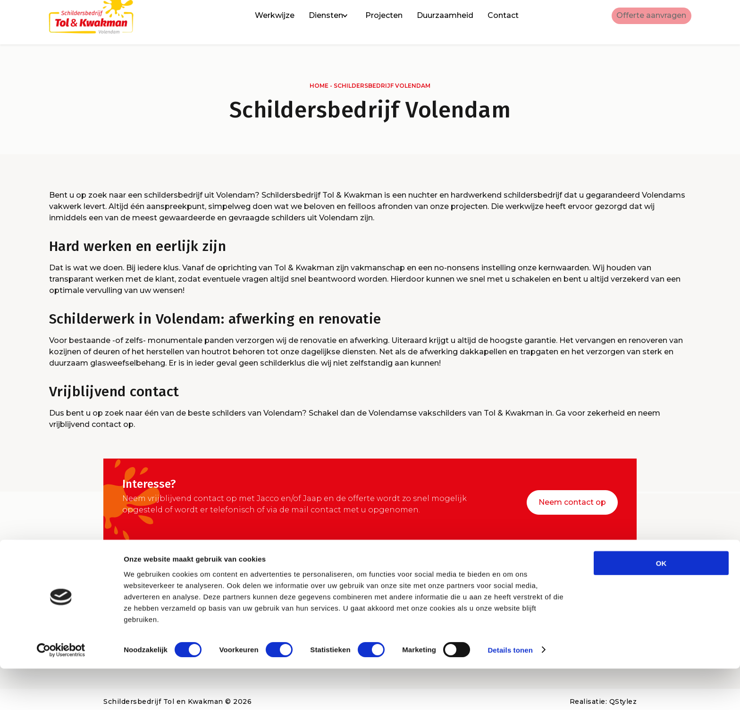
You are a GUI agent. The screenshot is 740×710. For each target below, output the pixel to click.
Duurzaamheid (431, 22)
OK (661, 605)
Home (319, 85)
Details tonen (510, 691)
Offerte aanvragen (645, 22)
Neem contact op (572, 497)
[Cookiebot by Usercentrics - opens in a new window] (61, 692)
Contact (489, 22)
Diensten (312, 22)
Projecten (370, 22)
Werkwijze (261, 22)
